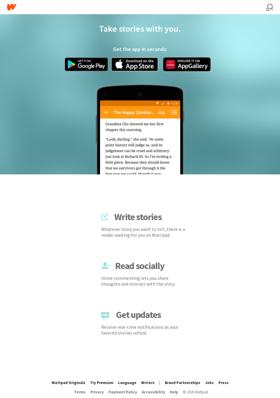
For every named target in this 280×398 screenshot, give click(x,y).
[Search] (269, 7)
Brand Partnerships (182, 382)
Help (174, 392)
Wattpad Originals (68, 382)
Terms (80, 392)
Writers (148, 382)
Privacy (97, 392)
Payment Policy (122, 392)
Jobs (209, 382)
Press (223, 382)
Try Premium (101, 382)
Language (127, 382)
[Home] (136, 7)
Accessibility (153, 392)
